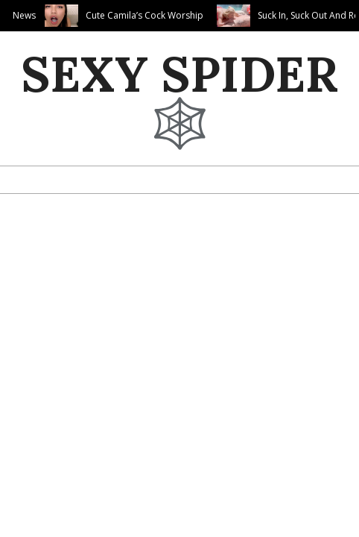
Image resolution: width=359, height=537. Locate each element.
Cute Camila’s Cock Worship (144, 15)
